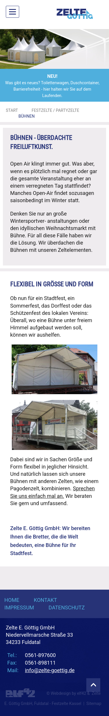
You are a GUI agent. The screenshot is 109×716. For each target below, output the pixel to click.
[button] (8, 49)
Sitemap (93, 703)
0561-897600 (40, 655)
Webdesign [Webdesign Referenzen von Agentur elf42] (61, 693)
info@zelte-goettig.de (50, 670)
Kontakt (45, 600)
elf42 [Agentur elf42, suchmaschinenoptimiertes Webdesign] (81, 693)
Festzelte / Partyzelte (55, 110)
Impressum (19, 607)
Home (11, 600)
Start (12, 110)
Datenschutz (67, 607)
